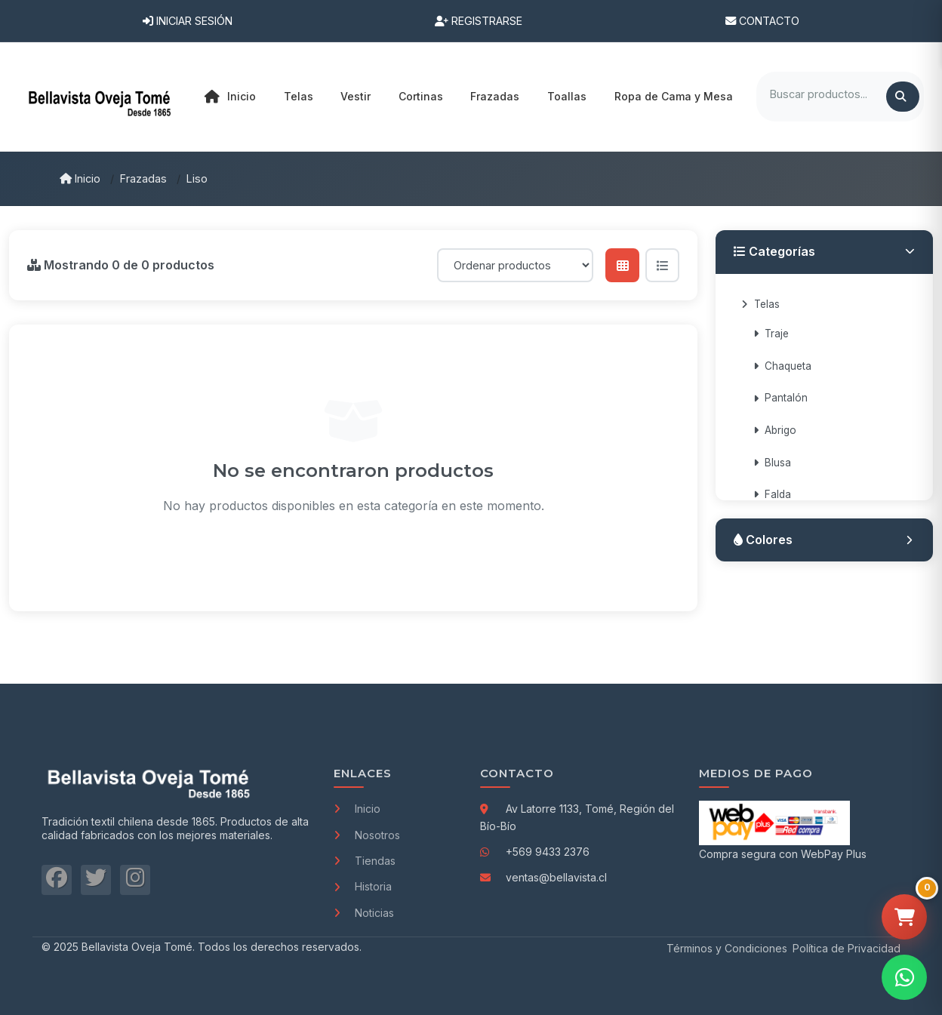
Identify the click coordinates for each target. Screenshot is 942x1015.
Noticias (364, 912)
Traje (771, 334)
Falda (772, 494)
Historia (363, 886)
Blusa (772, 463)
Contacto (762, 20)
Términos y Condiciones (726, 948)
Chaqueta (782, 366)
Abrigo (774, 430)
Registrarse (478, 20)
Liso (197, 178)
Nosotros (367, 835)
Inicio (230, 96)
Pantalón (780, 398)
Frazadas (143, 178)
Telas (760, 304)
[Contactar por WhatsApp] (904, 977)
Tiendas (365, 860)
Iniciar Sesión (187, 20)
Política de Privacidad (846, 948)
